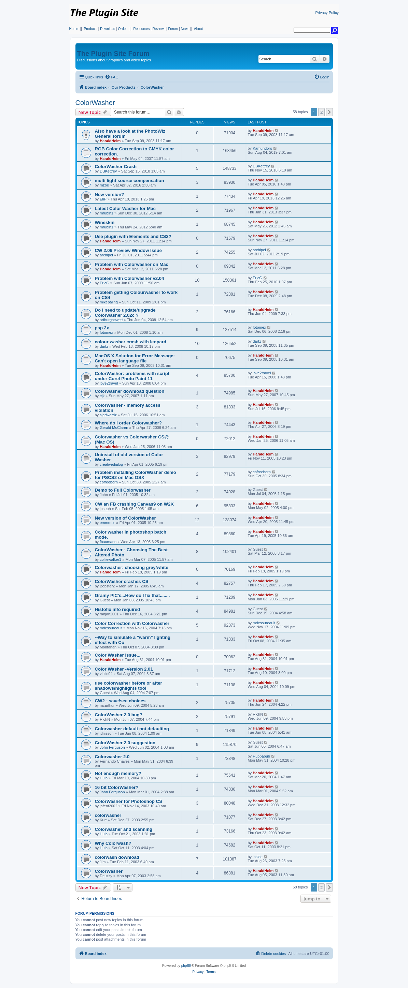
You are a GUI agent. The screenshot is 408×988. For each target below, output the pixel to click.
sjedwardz (108, 415)
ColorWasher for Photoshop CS (128, 801)
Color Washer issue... (118, 655)
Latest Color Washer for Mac (125, 208)
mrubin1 (106, 213)
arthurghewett (111, 320)
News (185, 29)
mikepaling (109, 302)
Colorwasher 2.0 (112, 756)
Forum (173, 29)
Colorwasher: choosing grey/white (131, 567)
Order (122, 29)
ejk (102, 396)
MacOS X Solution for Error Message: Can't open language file (135, 358)
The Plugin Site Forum (113, 53)
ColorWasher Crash (116, 166)
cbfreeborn (109, 482)
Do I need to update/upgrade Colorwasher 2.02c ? (125, 313)
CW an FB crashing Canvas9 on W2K (134, 504)
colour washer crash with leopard (131, 341)
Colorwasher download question (130, 391)
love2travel (109, 383)
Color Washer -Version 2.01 (124, 669)
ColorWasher (95, 102)
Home (74, 29)
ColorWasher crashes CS (122, 581)
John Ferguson (112, 747)
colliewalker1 (110, 559)
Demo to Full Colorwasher (123, 490)
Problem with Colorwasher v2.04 (129, 278)
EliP (103, 199)
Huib (104, 778)
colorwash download (117, 857)
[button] (329, 112)
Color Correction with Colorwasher (132, 623)
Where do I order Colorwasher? (128, 422)
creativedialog (111, 464)
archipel (106, 255)
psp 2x (102, 327)
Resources (141, 29)
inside (258, 857)
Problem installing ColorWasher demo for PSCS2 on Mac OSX (135, 475)
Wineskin (105, 222)
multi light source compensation (129, 180)
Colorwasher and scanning (124, 829)
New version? (109, 194)
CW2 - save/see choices (120, 700)
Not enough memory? (118, 773)
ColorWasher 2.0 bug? (118, 714)
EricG (104, 283)
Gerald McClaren (114, 427)
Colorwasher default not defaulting (132, 728)
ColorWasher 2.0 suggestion (125, 742)
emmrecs (107, 523)
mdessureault (111, 628)
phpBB (186, 966)
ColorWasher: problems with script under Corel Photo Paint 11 (132, 376)
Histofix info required (117, 609)
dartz (104, 346)
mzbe (104, 185)
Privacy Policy (327, 13)
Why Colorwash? (113, 843)
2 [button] (321, 112)
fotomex (106, 332)
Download (107, 29)
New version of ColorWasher (125, 518)
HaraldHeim (110, 141)
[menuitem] (111, 77)
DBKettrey (108, 171)
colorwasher (108, 815)
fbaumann (108, 542)
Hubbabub (261, 756)
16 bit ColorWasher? (117, 787)
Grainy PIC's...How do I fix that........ (132, 595)
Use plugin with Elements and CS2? (133, 236)
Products (90, 29)
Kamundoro (262, 148)
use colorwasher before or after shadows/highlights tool (128, 685)
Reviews (158, 29)
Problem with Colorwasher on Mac (131, 264)
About (198, 29)
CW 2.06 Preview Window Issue (128, 250)
